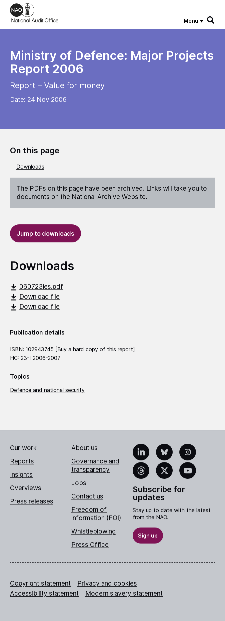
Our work (23, 448)
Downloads (30, 166)
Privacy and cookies (107, 583)
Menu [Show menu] (191, 20)
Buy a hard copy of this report (95, 349)
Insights (21, 474)
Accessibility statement (44, 593)
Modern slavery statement (124, 593)
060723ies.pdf (36, 286)
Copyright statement (40, 583)
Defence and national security (47, 390)
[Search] (211, 20)
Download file (35, 296)
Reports (22, 461)
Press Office (90, 545)
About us (84, 448)
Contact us (87, 496)
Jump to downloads (45, 233)
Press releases (31, 501)
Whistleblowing (93, 531)
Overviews (25, 488)
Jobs (78, 483)
